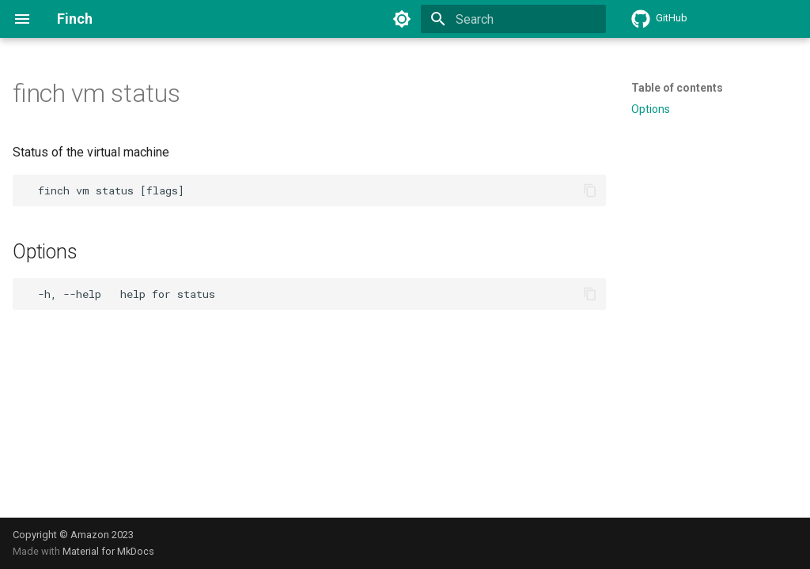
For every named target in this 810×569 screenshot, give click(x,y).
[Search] (513, 19)
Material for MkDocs (108, 551)
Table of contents (677, 87)
